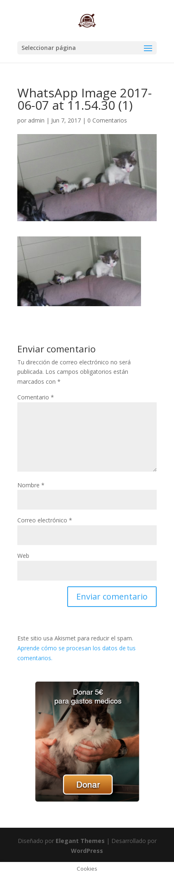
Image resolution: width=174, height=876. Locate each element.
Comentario (35, 397)
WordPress (87, 851)
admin (36, 120)
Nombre (31, 485)
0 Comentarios (107, 120)
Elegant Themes (80, 841)
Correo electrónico (44, 520)
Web (23, 556)
